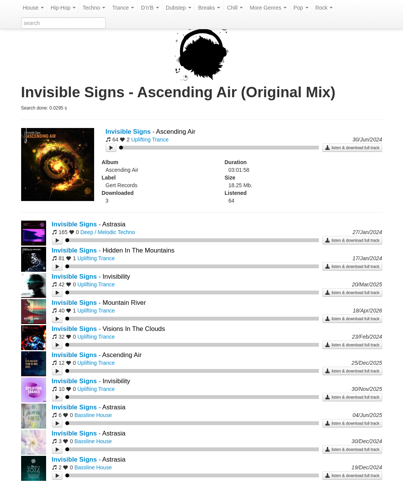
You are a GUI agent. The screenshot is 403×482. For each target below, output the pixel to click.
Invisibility (116, 276)
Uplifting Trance (149, 139)
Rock (324, 8)
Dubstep (178, 8)
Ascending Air (176, 131)
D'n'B (150, 8)
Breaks (209, 8)
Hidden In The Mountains (138, 250)
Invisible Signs (128, 131)
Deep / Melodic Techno (107, 232)
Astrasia (114, 224)
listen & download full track (352, 147)
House (33, 8)
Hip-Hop (63, 8)
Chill (235, 8)
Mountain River (124, 302)
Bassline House (93, 415)
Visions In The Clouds (134, 328)
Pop (301, 8)
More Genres (268, 8)
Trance (123, 8)
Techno (94, 8)
